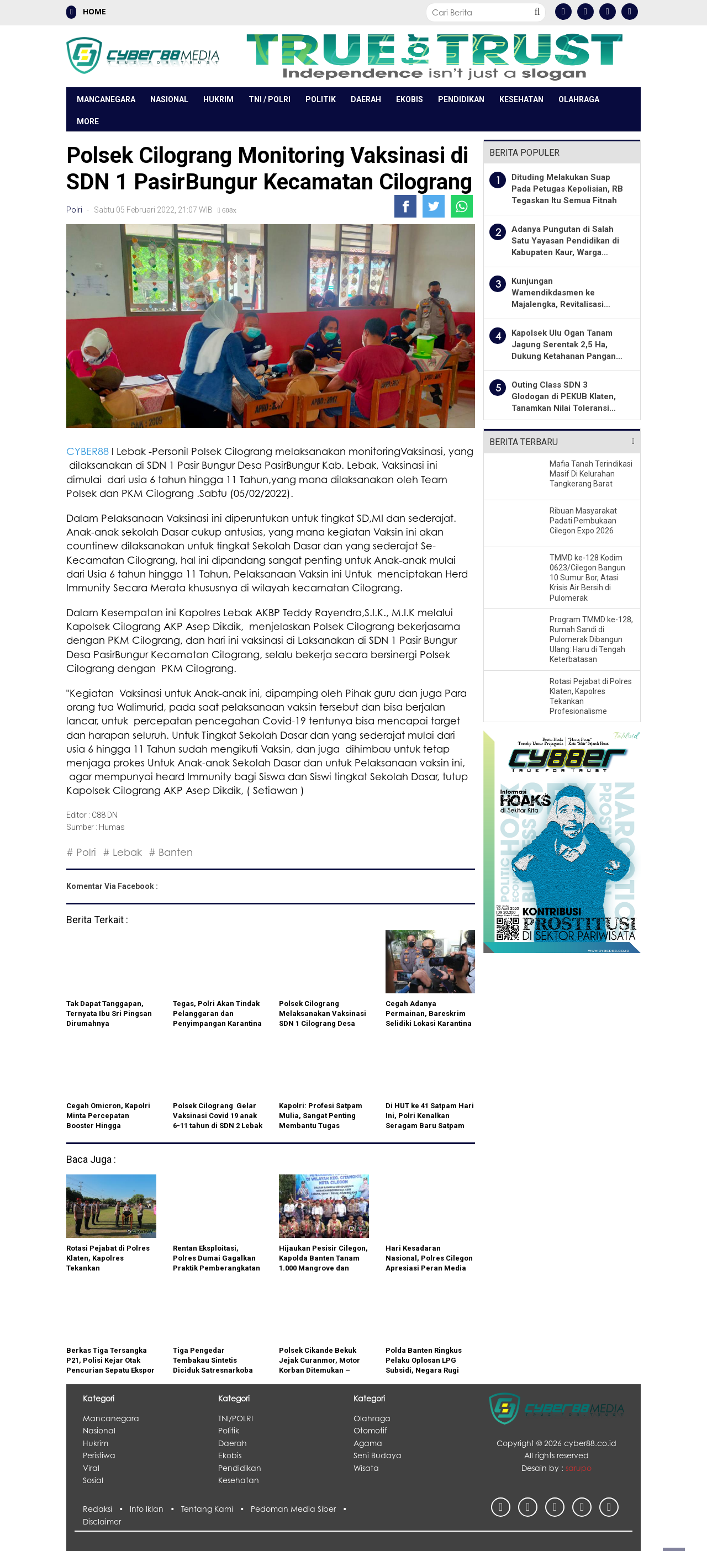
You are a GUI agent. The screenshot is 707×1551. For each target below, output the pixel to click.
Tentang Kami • (216, 1508)
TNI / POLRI (270, 99)
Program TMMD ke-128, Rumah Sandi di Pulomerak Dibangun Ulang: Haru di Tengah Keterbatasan (591, 639)
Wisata (366, 1468)
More (88, 121)
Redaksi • (106, 1508)
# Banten (171, 852)
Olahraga (578, 99)
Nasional (169, 99)
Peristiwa (99, 1455)
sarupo (579, 1468)
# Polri (81, 852)
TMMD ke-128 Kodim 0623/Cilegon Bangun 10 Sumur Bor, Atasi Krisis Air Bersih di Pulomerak (587, 577)
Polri (74, 209)
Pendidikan (461, 99)
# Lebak (122, 852)
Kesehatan (521, 99)
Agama (368, 1443)
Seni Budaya (378, 1455)
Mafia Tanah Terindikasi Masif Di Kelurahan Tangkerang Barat (591, 473)
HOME (86, 12)
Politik (320, 99)
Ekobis (409, 99)
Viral (91, 1468)
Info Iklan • (155, 1508)
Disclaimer (102, 1521)
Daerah (366, 99)
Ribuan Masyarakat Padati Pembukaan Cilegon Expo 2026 (583, 520)
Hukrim (218, 99)
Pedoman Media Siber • (301, 1508)
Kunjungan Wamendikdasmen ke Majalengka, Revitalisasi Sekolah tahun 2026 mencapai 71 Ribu (557, 304)
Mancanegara (106, 99)
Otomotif (370, 1430)
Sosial (93, 1480)
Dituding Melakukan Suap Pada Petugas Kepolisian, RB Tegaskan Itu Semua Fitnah (567, 188)
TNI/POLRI (235, 1418)
